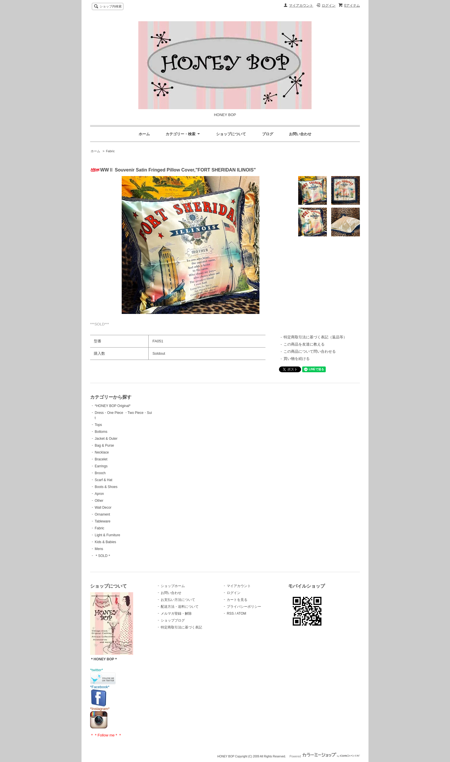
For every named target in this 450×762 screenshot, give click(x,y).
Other (99, 501)
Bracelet (101, 459)
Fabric (110, 151)
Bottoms (101, 432)
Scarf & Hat (103, 480)
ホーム (144, 134)
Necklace (102, 452)
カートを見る (237, 600)
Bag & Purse (104, 445)
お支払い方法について (178, 600)
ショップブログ (173, 620)
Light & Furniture (107, 535)
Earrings (101, 466)
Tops (98, 425)
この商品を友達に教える (304, 344)
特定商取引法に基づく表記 (181, 627)
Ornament (102, 514)
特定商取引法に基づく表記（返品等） (315, 337)
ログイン (328, 5)
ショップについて (231, 134)
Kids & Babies (105, 542)
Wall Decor (103, 508)
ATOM (241, 613)
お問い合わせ (300, 134)
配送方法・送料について (180, 607)
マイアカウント (301, 5)
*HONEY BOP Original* (113, 406)
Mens (99, 549)
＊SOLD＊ (103, 556)
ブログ (267, 134)
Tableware (102, 521)
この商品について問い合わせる (310, 351)
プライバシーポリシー (244, 607)
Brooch (100, 473)
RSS (230, 613)
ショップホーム (173, 586)
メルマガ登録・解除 (176, 613)
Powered (325, 756)
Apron (99, 494)
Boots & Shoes (106, 487)
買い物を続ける (297, 358)
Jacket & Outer (106, 439)
